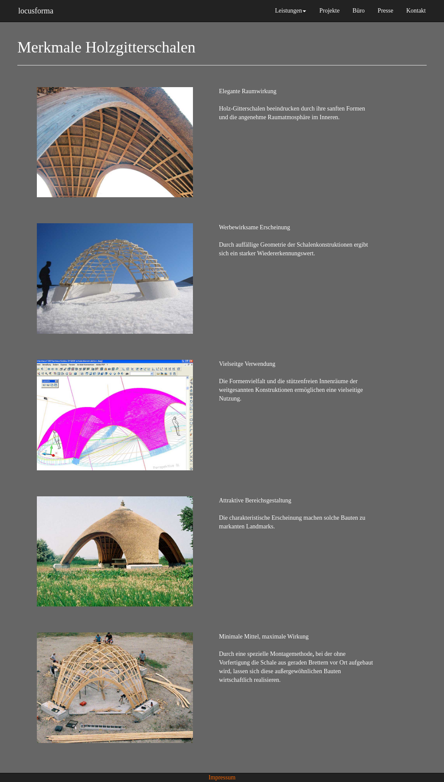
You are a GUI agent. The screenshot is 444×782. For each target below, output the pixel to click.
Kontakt (416, 10)
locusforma (35, 10)
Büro (359, 10)
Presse (385, 10)
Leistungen (290, 10)
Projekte (329, 10)
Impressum (222, 777)
